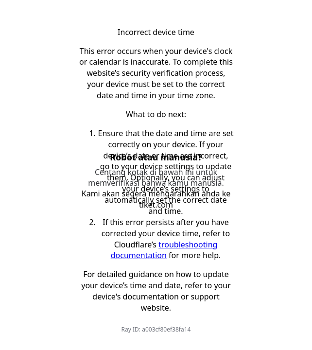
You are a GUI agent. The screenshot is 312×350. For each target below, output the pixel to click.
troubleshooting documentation (164, 250)
